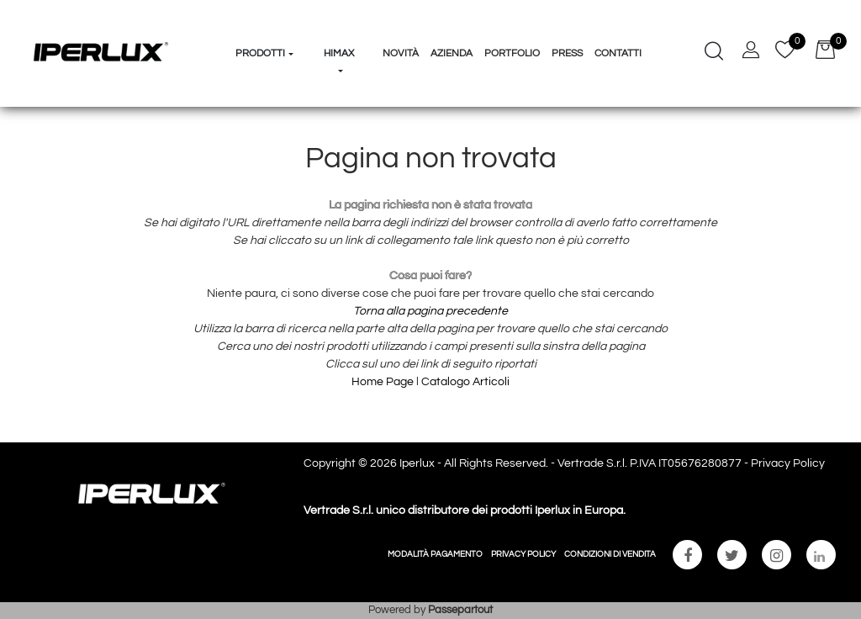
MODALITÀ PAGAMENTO (435, 554)
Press (567, 53)
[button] (265, 22)
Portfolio (512, 53)
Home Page (383, 382)
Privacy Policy (788, 463)
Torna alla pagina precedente (430, 311)
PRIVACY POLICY (523, 554)
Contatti (618, 53)
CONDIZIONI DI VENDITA (610, 554)
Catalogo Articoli (465, 382)
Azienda (451, 53)
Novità (401, 53)
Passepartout (460, 610)
